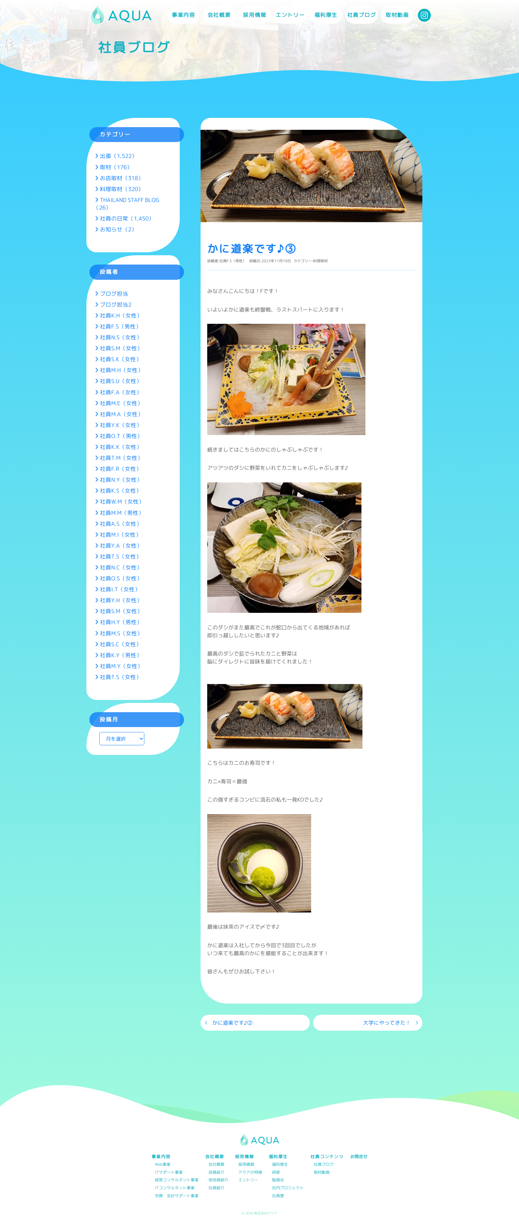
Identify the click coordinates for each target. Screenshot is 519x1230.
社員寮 (278, 1196)
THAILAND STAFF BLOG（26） (126, 203)
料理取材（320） (122, 189)
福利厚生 (280, 1164)
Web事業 (162, 1164)
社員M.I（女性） (120, 534)
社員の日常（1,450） (127, 218)
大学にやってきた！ (387, 1022)
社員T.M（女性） (121, 458)
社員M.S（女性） (121, 633)
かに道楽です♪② (232, 1022)
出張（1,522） (118, 156)
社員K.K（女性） (121, 447)
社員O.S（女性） (121, 578)
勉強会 (278, 1180)
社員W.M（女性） (122, 501)
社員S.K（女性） (121, 359)
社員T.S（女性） (121, 556)
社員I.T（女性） (120, 589)
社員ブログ (361, 15)
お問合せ (358, 1157)
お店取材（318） (122, 178)
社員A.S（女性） (121, 523)
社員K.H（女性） (121, 315)
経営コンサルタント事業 (177, 1180)
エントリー (290, 15)
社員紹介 (216, 1188)
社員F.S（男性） (232, 261)
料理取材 (320, 261)
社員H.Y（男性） (121, 622)
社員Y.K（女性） (121, 425)
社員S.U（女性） (121, 381)
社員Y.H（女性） (121, 600)
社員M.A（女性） (121, 414)
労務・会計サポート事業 (177, 1196)
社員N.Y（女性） (121, 479)
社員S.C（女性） (121, 644)
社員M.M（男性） (122, 513)
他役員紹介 (218, 1180)
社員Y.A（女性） (121, 545)
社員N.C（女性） (121, 567)
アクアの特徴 (250, 1172)
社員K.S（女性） (121, 490)
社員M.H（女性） (121, 370)
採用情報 (246, 1164)
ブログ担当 (114, 293)
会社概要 (216, 1164)
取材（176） (116, 167)
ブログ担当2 (115, 304)
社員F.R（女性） (121, 468)
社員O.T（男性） (121, 436)
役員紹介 (216, 1172)
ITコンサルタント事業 (175, 1188)
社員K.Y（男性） (121, 655)
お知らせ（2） (118, 229)
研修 (276, 1172)
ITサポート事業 (169, 1172)
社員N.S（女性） (121, 337)
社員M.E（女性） (121, 403)
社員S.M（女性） (121, 348)
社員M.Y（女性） (121, 666)
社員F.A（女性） (121, 392)
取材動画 (397, 15)
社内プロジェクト (288, 1188)
